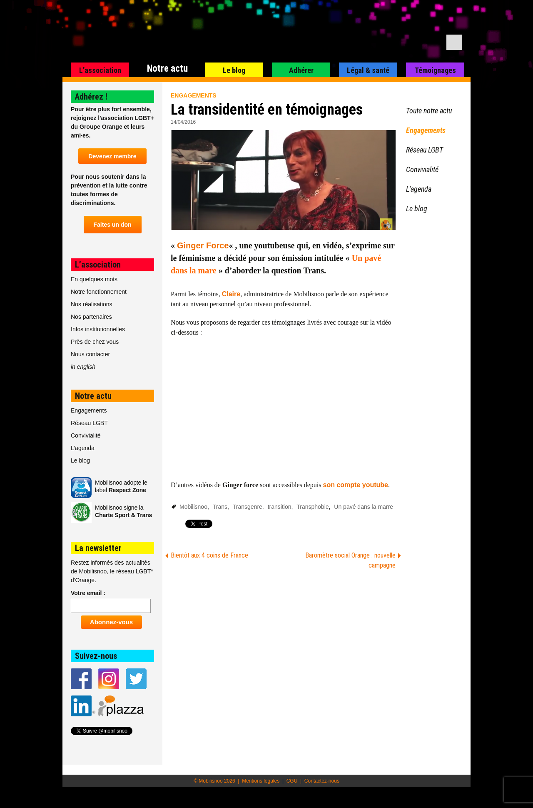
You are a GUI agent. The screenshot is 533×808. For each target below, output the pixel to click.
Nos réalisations (91, 304)
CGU (292, 781)
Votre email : (88, 593)
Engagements (194, 95)
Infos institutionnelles (98, 329)
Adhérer (301, 70)
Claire (231, 294)
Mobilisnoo (193, 506)
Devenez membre (112, 156)
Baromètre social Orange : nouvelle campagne (350, 560)
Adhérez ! (91, 97)
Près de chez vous (95, 341)
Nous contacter (90, 354)
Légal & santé (368, 70)
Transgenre (247, 506)
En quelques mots (94, 279)
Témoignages (435, 70)
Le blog (234, 70)
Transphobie (312, 506)
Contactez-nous (321, 781)
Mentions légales (260, 781)
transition (279, 506)
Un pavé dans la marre (363, 506)
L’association (100, 70)
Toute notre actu (429, 110)
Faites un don (113, 224)
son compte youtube (355, 484)
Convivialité (86, 435)
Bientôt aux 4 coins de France (209, 555)
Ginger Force (203, 245)
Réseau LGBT (89, 423)
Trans (220, 506)
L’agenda (83, 448)
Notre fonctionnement (99, 291)
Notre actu (167, 68)
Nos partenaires (91, 316)
